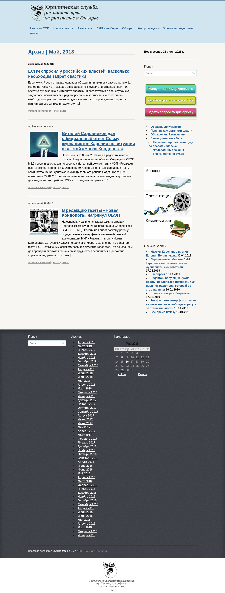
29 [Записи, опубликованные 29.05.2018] (122, 370)
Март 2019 (85, 346)
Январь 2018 (86, 396)
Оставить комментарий (39, 111)
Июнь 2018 (85, 376)
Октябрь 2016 (87, 454)
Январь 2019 (86, 349)
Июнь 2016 (85, 469)
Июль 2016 (85, 465)
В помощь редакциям (178, 28)
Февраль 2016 (87, 485)
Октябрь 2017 (87, 407)
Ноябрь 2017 (86, 403)
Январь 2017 (86, 442)
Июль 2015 (85, 512)
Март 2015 (85, 527)
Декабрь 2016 (87, 446)
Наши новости (63, 28)
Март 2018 (85, 388)
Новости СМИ (39, 28)
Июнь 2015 (85, 515)
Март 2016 (85, 481)
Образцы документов (166, 126)
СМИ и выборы (107, 28)
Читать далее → (61, 111)
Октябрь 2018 (87, 361)
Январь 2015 (86, 535)
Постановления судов (168, 153)
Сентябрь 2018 (88, 365)
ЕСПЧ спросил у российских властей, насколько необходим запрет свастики (78, 74)
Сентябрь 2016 (88, 458)
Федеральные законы (168, 149)
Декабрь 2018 (87, 353)
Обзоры (127, 28)
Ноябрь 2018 (86, 357)
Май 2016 (84, 473)
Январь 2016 (86, 488)
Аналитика (85, 28)
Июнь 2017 (85, 423)
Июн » (142, 374)
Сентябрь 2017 (88, 411)
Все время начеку (163, 312)
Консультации (147, 29)
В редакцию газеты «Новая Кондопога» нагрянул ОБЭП (91, 213)
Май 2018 (84, 380)
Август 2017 (86, 415)
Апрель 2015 (86, 523)
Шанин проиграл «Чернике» (170, 293)
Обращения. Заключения (168, 134)
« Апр (122, 374)
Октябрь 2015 (87, 500)
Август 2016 (86, 461)
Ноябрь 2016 (86, 450)
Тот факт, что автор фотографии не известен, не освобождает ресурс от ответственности (171, 304)
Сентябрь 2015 (88, 504)
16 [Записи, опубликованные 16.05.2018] (127, 361)
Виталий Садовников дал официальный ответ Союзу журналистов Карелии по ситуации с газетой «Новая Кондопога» (98, 141)
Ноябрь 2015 (86, 496)
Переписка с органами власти (171, 130)
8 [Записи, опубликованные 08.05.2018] (122, 357)
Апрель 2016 (86, 477)
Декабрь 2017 (87, 400)
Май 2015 (84, 519)
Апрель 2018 (86, 384)
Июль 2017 (85, 419)
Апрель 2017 (86, 430)
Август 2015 (86, 508)
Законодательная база (166, 138)
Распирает (158, 274)
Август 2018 (86, 369)
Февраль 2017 (87, 438)
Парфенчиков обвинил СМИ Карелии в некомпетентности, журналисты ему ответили (168, 263)
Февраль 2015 (87, 531)
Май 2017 (84, 427)
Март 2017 (85, 434)
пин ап (34, 33)
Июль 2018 (85, 373)
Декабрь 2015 (87, 492)
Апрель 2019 (86, 342)
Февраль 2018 (87, 392)
